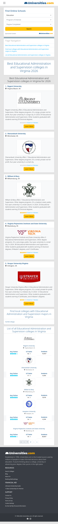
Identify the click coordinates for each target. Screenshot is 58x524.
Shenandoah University (16, 134)
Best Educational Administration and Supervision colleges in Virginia (27, 45)
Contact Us (8, 495)
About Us (7, 476)
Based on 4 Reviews (32, 212)
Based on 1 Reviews (32, 300)
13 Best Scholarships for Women (14, 488)
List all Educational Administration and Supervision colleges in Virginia (27, 55)
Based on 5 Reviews (32, 252)
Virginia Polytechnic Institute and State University (27, 223)
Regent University (14, 86)
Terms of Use (9, 501)
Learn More (29, 126)
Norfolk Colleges (10, 322)
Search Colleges (9, 471)
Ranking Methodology (11, 479)
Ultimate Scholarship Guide (13, 486)
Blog (6, 474)
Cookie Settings (9, 503)
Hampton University (29, 411)
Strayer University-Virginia (17, 263)
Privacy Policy (9, 498)
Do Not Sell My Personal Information (15, 506)
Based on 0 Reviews (32, 123)
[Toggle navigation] (4, 2)
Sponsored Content (10, 33)
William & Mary (13, 176)
